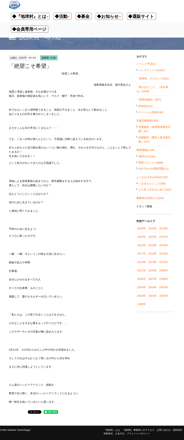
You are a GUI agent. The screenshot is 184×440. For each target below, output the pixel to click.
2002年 (141, 295)
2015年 (163, 253)
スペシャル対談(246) (150, 112)
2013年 (152, 262)
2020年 (141, 245)
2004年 (152, 287)
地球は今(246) (146, 156)
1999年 (141, 304)
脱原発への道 (49, 57)
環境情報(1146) (145, 149)
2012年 (163, 262)
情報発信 (108, 433)
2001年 (152, 295)
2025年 (152, 228)
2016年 (152, 253)
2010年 (152, 270)
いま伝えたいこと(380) (152, 183)
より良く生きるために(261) (154, 189)
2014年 (141, 262)
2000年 (163, 295)
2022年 (152, 236)
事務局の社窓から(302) (150, 198)
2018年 (163, 245)
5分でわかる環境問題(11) (153, 168)
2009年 (163, 270)
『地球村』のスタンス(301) (152, 78)
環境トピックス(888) (150, 162)
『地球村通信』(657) (148, 99)
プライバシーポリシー (138, 433)
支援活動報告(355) (147, 120)
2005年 (141, 287)
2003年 (163, 287)
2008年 (141, 278)
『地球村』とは (112, 430)
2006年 (163, 278)
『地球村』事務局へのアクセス (138, 430)
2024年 (163, 228)
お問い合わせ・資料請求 (169, 430)
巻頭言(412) (145, 105)
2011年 (141, 270)
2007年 (152, 278)
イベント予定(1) (145, 63)
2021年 (163, 236)
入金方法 (119, 433)
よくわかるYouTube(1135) (152, 177)
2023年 (141, 236)
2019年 (152, 245)
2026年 (141, 228)
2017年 (141, 253)
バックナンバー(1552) (151, 70)
